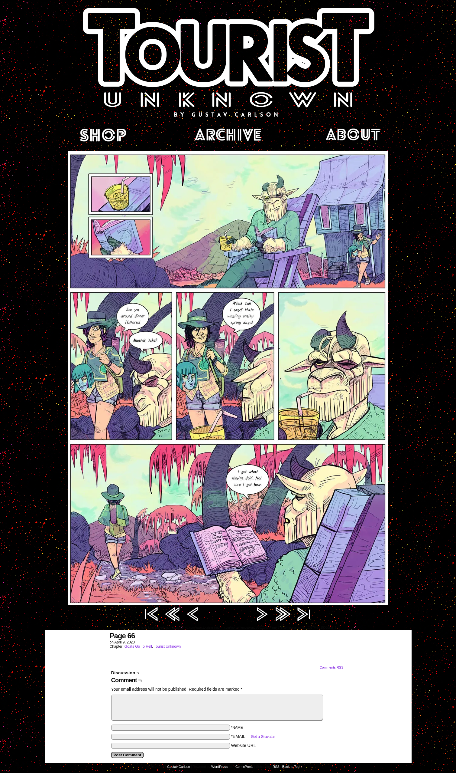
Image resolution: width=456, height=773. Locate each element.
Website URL (243, 745)
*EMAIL (253, 736)
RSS (276, 766)
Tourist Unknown (228, 61)
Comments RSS (332, 667)
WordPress (219, 766)
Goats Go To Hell (138, 646)
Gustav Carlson (178, 766)
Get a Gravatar (263, 737)
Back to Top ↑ (292, 766)
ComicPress (244, 766)
